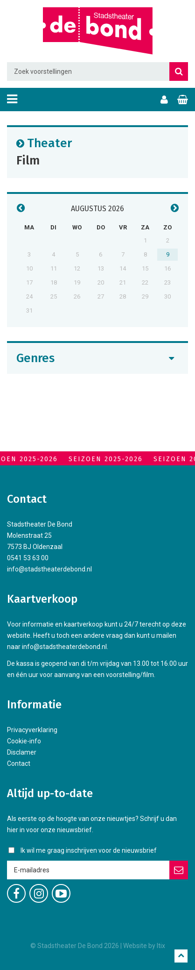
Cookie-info (24, 741)
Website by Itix (144, 945)
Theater (49, 143)
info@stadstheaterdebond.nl (49, 569)
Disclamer (21, 752)
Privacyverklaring (32, 730)
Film (28, 160)
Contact (18, 763)
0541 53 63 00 (28, 558)
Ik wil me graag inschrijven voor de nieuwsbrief (89, 850)
